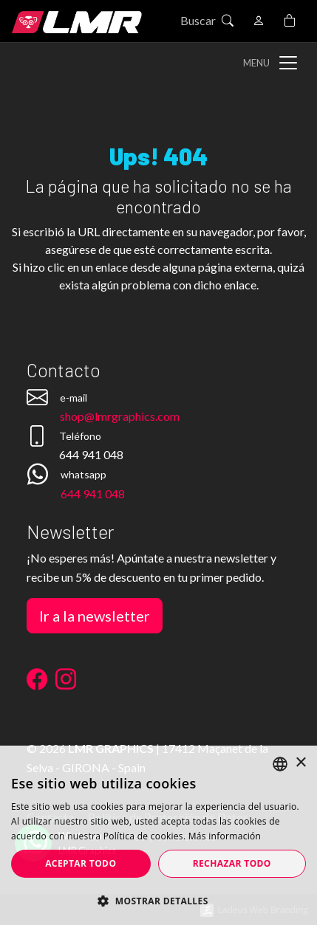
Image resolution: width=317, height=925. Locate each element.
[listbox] (280, 764)
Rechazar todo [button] (232, 863)
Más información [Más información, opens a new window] (224, 836)
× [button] (300, 762)
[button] (158, 900)
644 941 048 (93, 493)
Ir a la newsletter (94, 616)
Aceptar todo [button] (80, 863)
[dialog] (158, 835)
